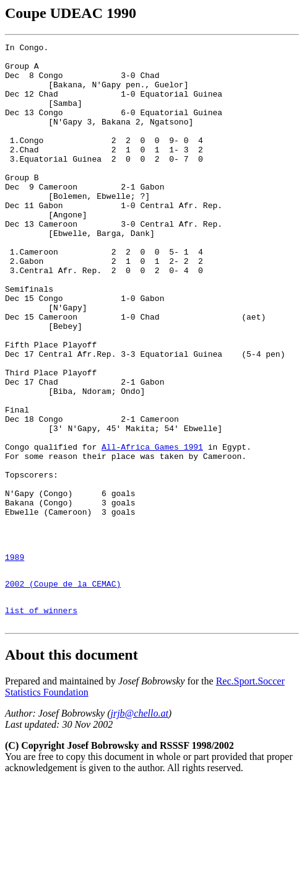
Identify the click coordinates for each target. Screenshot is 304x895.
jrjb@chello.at (139, 824)
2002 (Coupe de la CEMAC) (63, 689)
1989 (14, 659)
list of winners (41, 719)
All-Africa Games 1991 (152, 528)
